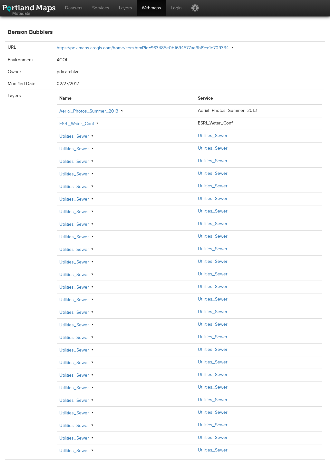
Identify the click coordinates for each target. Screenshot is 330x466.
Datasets (73, 8)
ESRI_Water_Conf (76, 123)
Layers (125, 8)
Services (100, 8)
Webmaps (151, 8)
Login (176, 8)
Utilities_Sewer (74, 136)
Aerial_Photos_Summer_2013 (88, 111)
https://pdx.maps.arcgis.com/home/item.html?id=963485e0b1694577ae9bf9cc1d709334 (143, 48)
